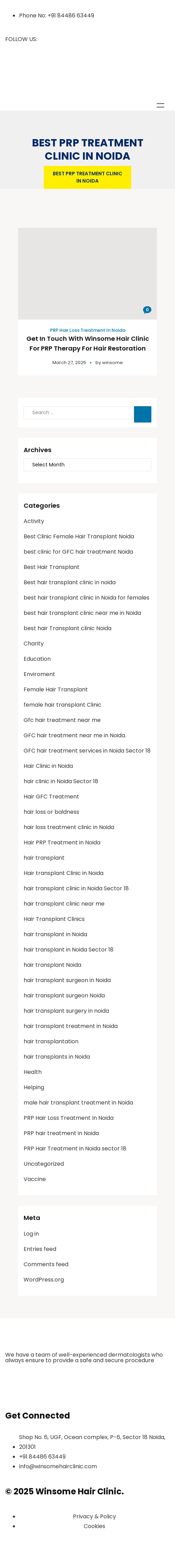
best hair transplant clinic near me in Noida (82, 613)
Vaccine (35, 1179)
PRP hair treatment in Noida (61, 1133)
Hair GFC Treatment (51, 797)
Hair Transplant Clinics (54, 919)
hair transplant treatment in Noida (71, 1026)
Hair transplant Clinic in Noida (63, 873)
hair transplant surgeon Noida (64, 995)
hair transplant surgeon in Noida (67, 980)
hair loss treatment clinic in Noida (69, 827)
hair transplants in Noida (57, 1057)
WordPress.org (44, 1280)
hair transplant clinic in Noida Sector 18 (76, 888)
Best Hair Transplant (52, 567)
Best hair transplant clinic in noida (70, 582)
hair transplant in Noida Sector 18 (69, 950)
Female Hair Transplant (56, 689)
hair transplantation (51, 1041)
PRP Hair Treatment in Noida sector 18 (75, 1149)
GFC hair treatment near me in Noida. (75, 735)
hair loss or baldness (51, 812)
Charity (34, 644)
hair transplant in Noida (55, 934)
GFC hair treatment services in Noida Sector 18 (87, 751)
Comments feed (46, 1264)
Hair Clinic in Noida (48, 766)
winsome (112, 362)
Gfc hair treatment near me (62, 720)
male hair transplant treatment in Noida (78, 1103)
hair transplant (44, 858)
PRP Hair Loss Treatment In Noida (87, 330)
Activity (34, 521)
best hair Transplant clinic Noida (67, 628)
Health (33, 1072)
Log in (31, 1234)
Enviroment (39, 674)
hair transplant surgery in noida (66, 1011)
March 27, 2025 (69, 362)
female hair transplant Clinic (62, 705)
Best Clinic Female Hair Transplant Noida (79, 536)
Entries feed (40, 1249)
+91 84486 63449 (71, 15)
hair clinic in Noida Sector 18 (61, 781)
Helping (34, 1087)
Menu (160, 105)
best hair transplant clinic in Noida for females (86, 598)
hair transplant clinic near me (64, 904)
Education (37, 659)
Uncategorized (44, 1164)
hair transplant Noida (52, 965)
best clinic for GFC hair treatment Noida (78, 552)
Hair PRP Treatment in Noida (62, 842)
